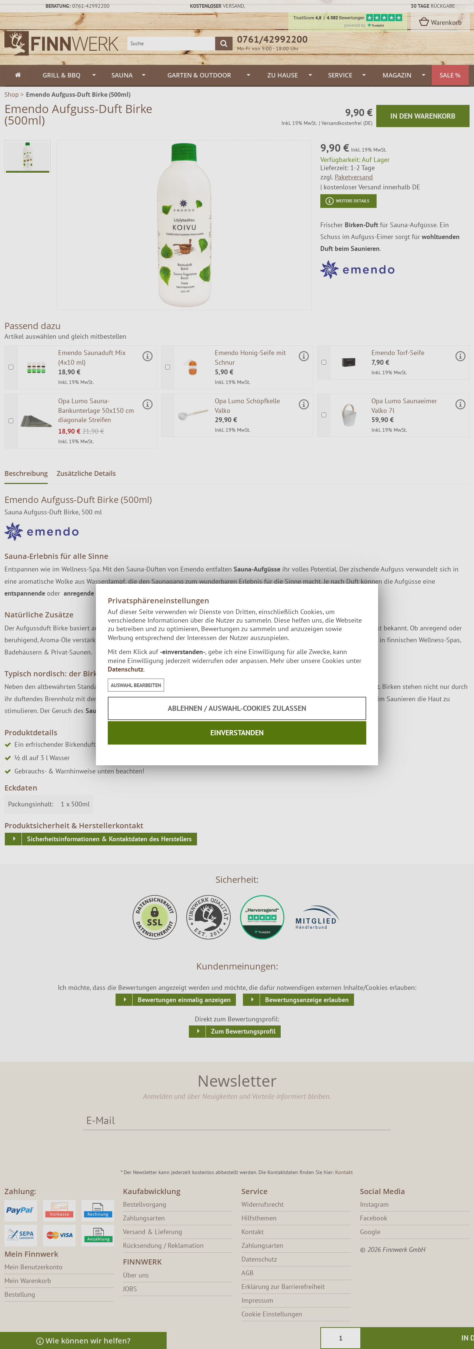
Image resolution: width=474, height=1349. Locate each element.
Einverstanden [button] (237, 733)
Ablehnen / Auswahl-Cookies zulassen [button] (237, 708)
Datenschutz (125, 669)
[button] (136, 685)
